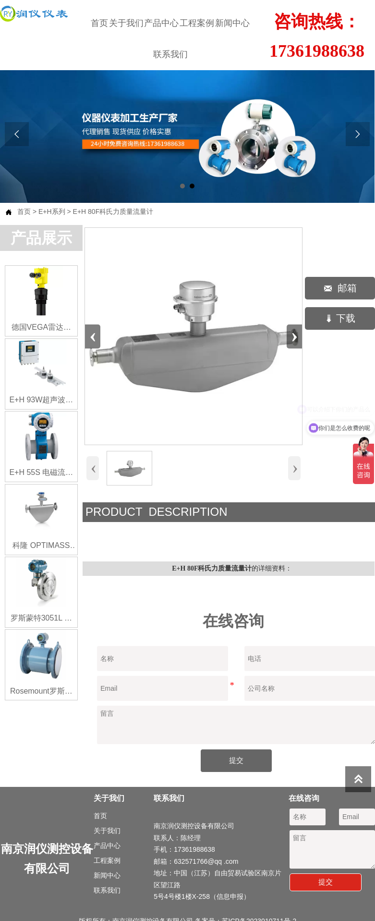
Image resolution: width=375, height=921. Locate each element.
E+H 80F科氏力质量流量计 (113, 211)
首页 (24, 211)
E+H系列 (51, 211)
